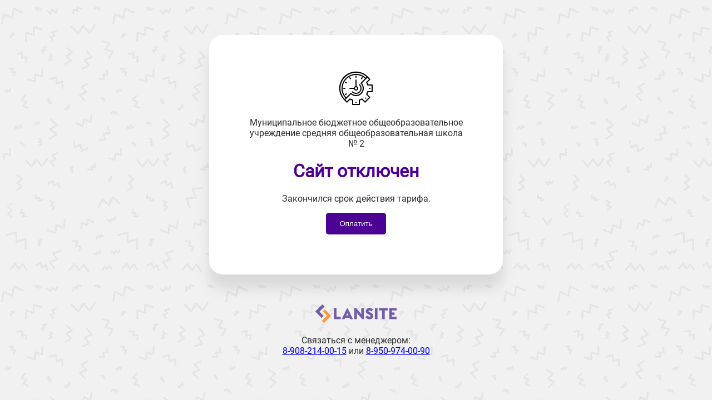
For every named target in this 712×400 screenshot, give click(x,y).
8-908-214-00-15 (315, 351)
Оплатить (355, 223)
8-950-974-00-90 (398, 351)
